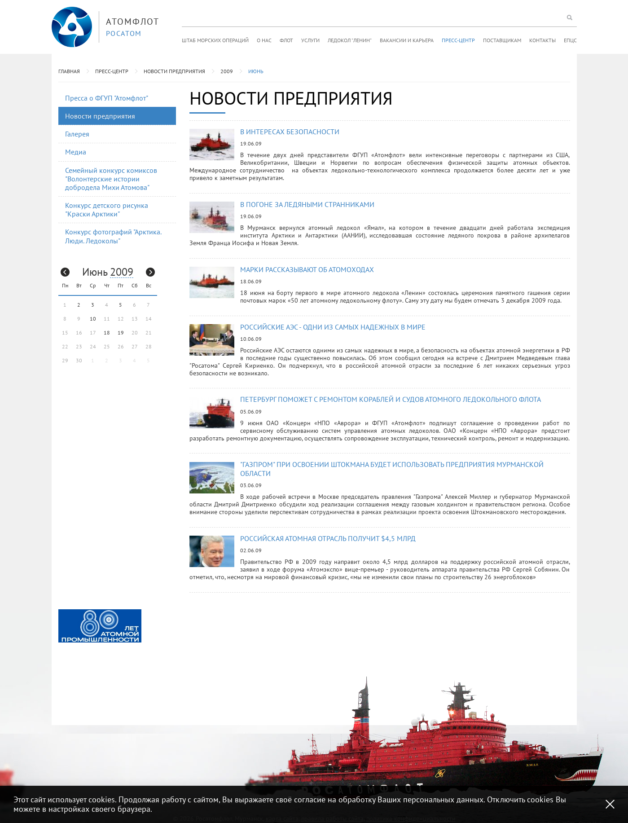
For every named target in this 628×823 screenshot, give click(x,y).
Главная (69, 71)
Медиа (75, 151)
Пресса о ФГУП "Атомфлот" (106, 97)
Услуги (310, 40)
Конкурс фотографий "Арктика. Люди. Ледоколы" (113, 236)
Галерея (77, 133)
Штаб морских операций (215, 40)
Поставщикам (502, 40)
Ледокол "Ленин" (350, 40)
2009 (226, 71)
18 (107, 332)
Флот (286, 40)
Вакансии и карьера (407, 40)
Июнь (255, 71)
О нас (264, 40)
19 (121, 332)
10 (93, 318)
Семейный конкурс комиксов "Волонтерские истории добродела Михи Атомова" (111, 179)
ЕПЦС (570, 40)
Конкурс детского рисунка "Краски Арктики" (106, 209)
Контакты (542, 40)
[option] (99, 626)
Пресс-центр (458, 40)
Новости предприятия (174, 71)
